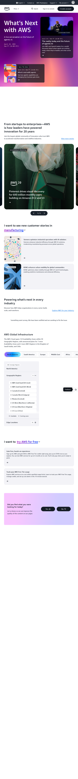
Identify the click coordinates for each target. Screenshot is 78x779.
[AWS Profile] (73, 2)
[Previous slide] (32, 213)
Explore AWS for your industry (63, 310)
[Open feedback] (76, 389)
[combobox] (14, 230)
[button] (65, 9)
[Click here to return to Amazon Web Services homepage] (7, 10)
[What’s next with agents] (24, 73)
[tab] (13, 354)
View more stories (67, 139)
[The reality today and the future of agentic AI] (56, 37)
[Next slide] (45, 213)
